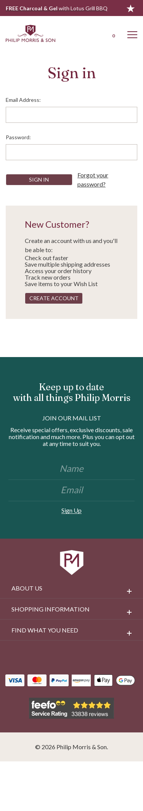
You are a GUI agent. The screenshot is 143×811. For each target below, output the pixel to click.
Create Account (54, 298)
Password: (18, 137)
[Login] (92, 33)
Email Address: (23, 100)
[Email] (71, 490)
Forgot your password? (92, 179)
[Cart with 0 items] (112, 33)
